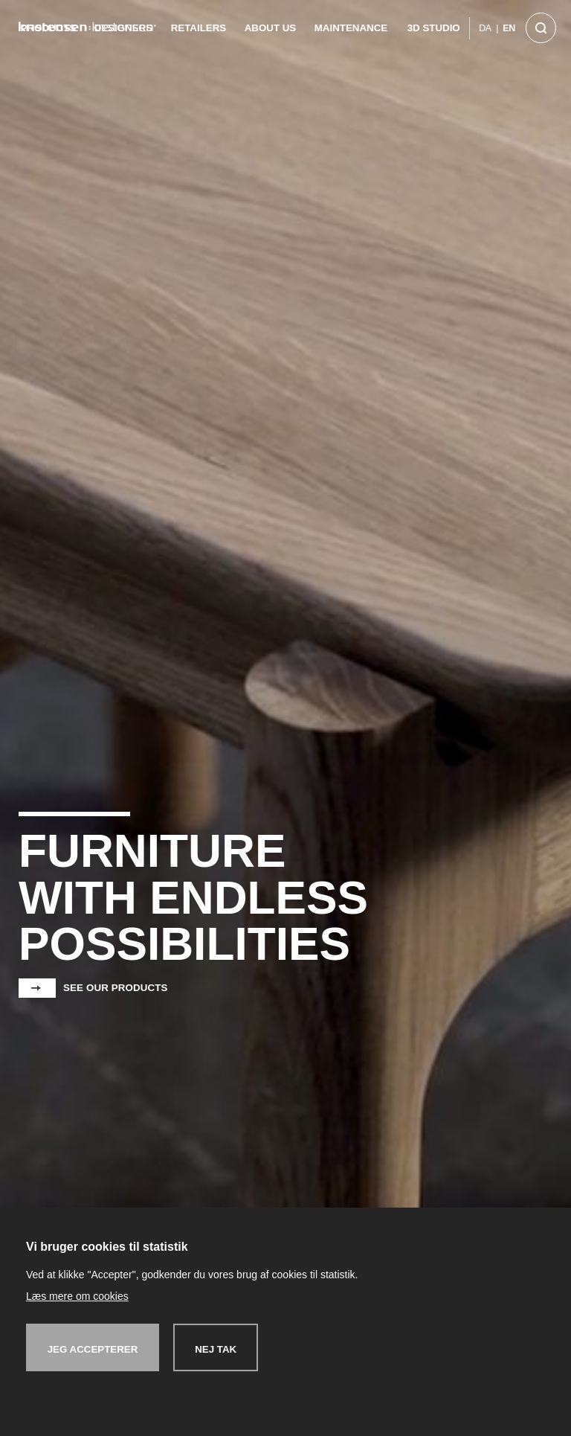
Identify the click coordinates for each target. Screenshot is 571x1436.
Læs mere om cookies (77, 1296)
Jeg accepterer (93, 1349)
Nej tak (215, 1349)
